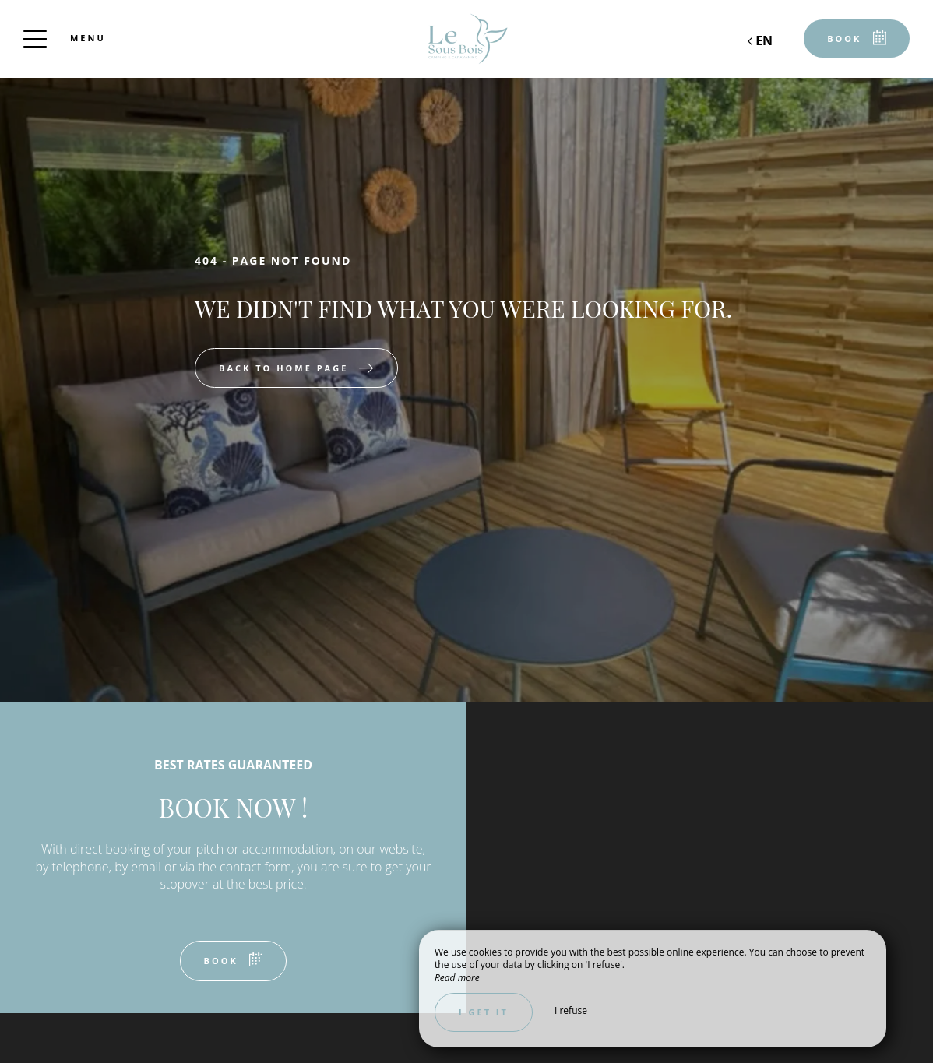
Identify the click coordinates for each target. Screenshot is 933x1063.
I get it (484, 1012)
